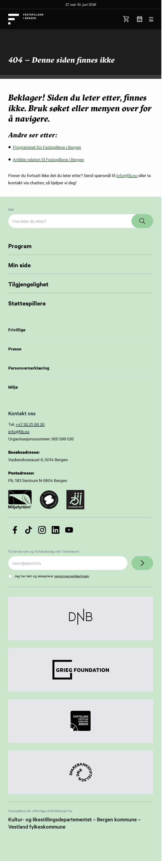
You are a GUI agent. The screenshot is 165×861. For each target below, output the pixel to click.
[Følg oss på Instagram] (42, 530)
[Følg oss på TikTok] (28, 530)
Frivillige (16, 330)
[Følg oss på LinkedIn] (55, 530)
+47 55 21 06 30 (30, 424)
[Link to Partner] (80, 618)
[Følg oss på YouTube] (69, 530)
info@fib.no (126, 175)
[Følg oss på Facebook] (15, 530)
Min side (19, 265)
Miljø (13, 387)
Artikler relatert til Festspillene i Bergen (48, 159)
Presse (14, 349)
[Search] (142, 221)
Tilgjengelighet (28, 284)
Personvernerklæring (28, 368)
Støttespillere (27, 303)
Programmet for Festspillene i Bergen (47, 147)
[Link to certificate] (20, 499)
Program (20, 246)
